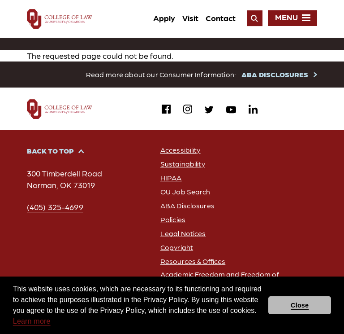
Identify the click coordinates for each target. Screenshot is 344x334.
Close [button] (300, 305)
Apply (164, 17)
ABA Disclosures (187, 205)
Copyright (176, 247)
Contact (221, 17)
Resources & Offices (192, 261)
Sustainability (182, 163)
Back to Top (50, 150)
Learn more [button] (32, 321)
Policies (172, 219)
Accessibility (180, 149)
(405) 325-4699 (55, 206)
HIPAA (171, 177)
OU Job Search (185, 191)
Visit (190, 17)
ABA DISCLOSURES (274, 74)
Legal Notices (183, 233)
